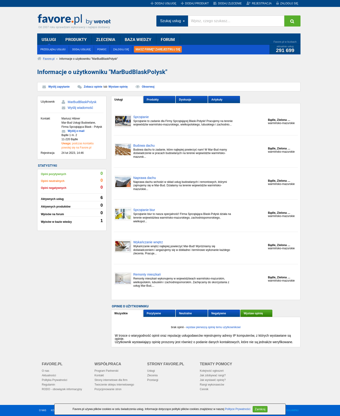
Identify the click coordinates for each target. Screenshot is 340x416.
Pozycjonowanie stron (107, 389)
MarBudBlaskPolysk (82, 102)
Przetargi (152, 380)
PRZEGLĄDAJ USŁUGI (53, 49)
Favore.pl (75, 19)
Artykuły (216, 99)
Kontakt (99, 375)
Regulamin (48, 384)
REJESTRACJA (262, 3)
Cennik (204, 389)
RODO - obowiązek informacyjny (62, 389)
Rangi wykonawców (212, 384)
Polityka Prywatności (54, 380)
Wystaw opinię (118, 86)
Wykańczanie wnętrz (148, 242)
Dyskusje (185, 99)
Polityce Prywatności (237, 409)
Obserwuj (148, 86)
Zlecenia (152, 375)
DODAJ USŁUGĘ (165, 3)
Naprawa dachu (144, 178)
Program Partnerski (106, 370)
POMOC (101, 49)
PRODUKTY (76, 39)
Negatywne (218, 313)
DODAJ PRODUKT (197, 3)
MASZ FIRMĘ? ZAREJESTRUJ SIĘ (158, 49)
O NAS (42, 410)
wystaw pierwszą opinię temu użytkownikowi (213, 327)
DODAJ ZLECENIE (230, 3)
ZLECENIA (105, 39)
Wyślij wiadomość (80, 108)
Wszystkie (121, 313)
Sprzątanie (141, 117)
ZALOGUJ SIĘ (289, 3)
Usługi (118, 99)
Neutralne (185, 313)
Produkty (153, 99)
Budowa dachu (144, 145)
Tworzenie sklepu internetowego (114, 384)
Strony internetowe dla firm (111, 380)
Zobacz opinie (93, 86)
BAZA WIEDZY (138, 39)
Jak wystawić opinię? (213, 380)
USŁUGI (49, 39)
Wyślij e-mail (76, 131)
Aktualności (49, 375)
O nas (45, 370)
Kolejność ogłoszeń (212, 370)
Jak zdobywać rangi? (213, 375)
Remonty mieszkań (147, 274)
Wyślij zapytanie (59, 86)
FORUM (168, 39)
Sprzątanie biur (144, 210)
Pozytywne (154, 313)
